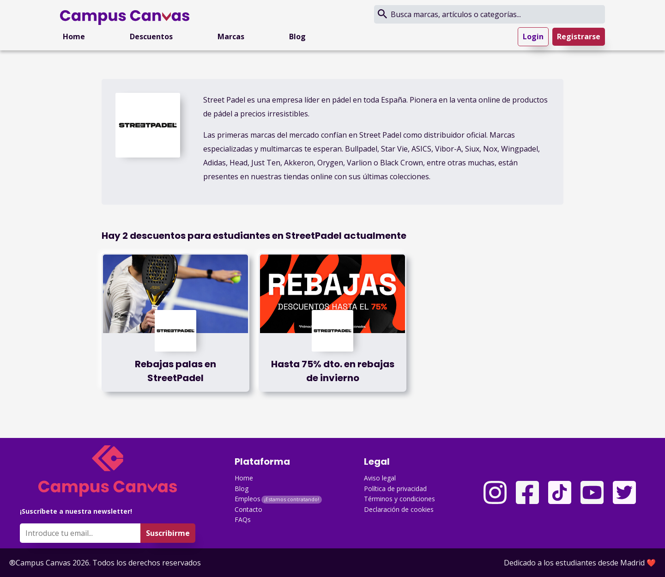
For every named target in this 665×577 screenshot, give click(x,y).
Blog (297, 36)
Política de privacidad (395, 488)
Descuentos (151, 36)
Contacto (248, 509)
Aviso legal (380, 478)
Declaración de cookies (399, 509)
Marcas (231, 36)
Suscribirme (168, 533)
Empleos (247, 498)
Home (74, 36)
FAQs (243, 519)
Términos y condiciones (399, 498)
